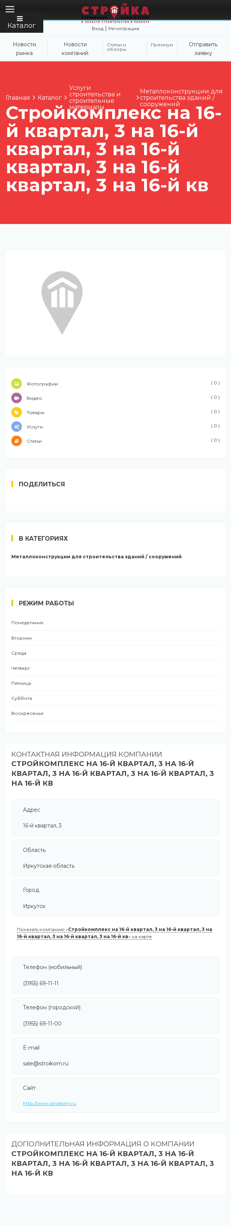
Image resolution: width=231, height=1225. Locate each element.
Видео (115, 398)
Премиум (162, 45)
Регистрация (123, 28)
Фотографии (115, 383)
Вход (97, 28)
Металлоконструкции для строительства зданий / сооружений (96, 556)
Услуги (115, 426)
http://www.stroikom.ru (49, 1103)
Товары (115, 412)
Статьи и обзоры (116, 47)
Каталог (22, 22)
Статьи (115, 441)
